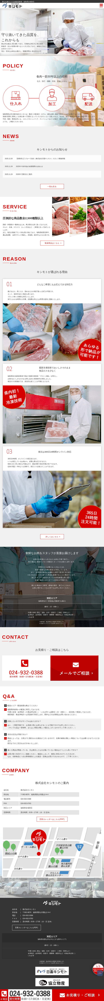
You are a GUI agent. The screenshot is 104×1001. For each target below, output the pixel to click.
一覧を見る (52, 186)
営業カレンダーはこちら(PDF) (52, 819)
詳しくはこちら (53, 536)
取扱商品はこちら (53, 243)
